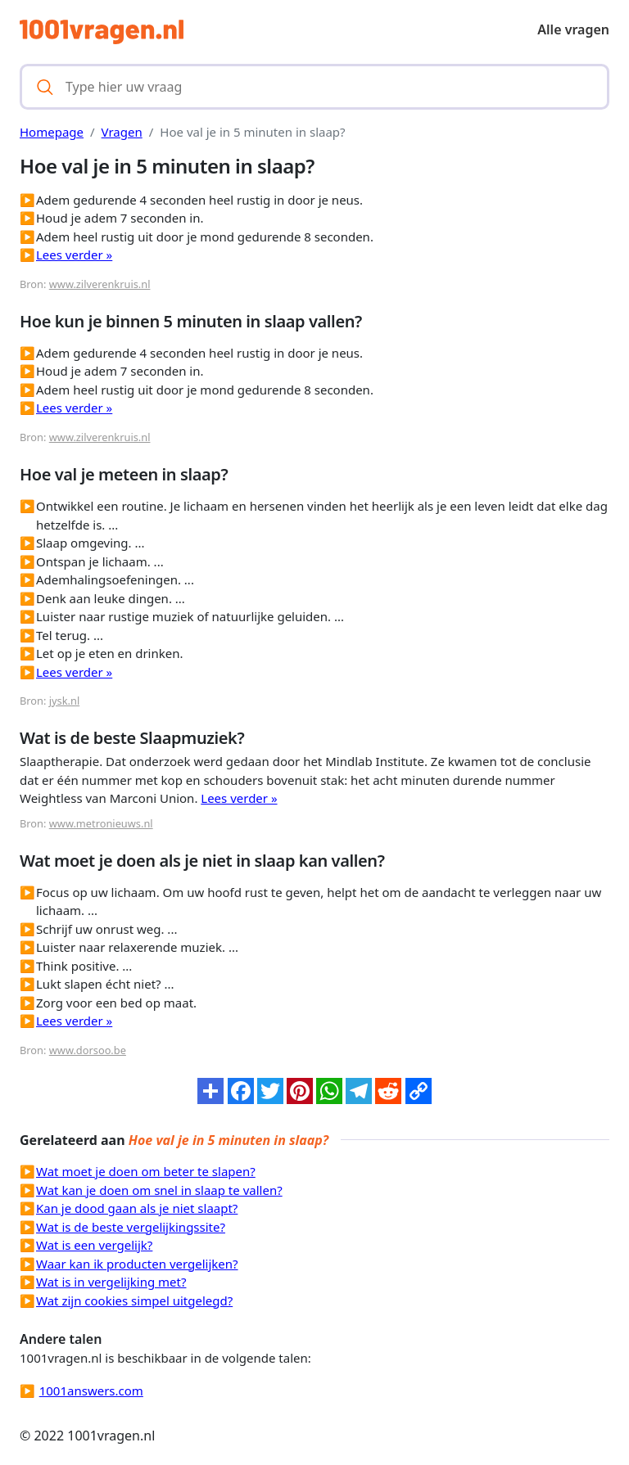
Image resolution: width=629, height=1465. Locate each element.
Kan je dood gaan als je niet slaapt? (137, 1208)
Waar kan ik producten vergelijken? (137, 1263)
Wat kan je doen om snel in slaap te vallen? (159, 1190)
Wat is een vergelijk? (94, 1245)
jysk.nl (64, 700)
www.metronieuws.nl (101, 823)
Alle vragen (573, 29)
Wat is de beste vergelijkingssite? (130, 1227)
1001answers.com (91, 1390)
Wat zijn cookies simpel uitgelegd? (134, 1300)
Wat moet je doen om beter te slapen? (146, 1171)
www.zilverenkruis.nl (100, 284)
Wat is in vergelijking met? (111, 1281)
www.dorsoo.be (87, 1050)
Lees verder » (74, 254)
